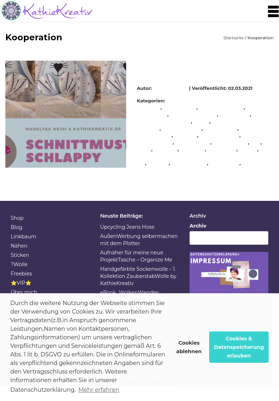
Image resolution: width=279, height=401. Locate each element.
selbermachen (230, 142)
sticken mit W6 (205, 156)
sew (255, 142)
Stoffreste (254, 163)
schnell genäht (219, 135)
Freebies (21, 273)
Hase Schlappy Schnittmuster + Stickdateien (191, 67)
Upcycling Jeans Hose (127, 227)
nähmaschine (221, 128)
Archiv (198, 226)
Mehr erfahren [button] (98, 389)
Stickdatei (193, 149)
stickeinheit (222, 149)
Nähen (19, 246)
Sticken (20, 255)
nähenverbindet (181, 128)
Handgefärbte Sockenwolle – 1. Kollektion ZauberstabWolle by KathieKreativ (138, 276)
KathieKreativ (171, 88)
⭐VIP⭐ (21, 283)
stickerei (158, 163)
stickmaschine (189, 163)
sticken (248, 149)
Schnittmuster (193, 142)
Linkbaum (23, 236)
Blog (16, 227)
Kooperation (235, 114)
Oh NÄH (186, 135)
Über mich (24, 292)
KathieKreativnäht (222, 107)
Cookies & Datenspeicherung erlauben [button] (239, 347)
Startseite (234, 37)
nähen (201, 121)
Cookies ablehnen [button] (189, 347)
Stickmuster (224, 163)
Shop (17, 218)
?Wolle (19, 264)
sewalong (165, 149)
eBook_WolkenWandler (129, 292)
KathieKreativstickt (193, 114)
